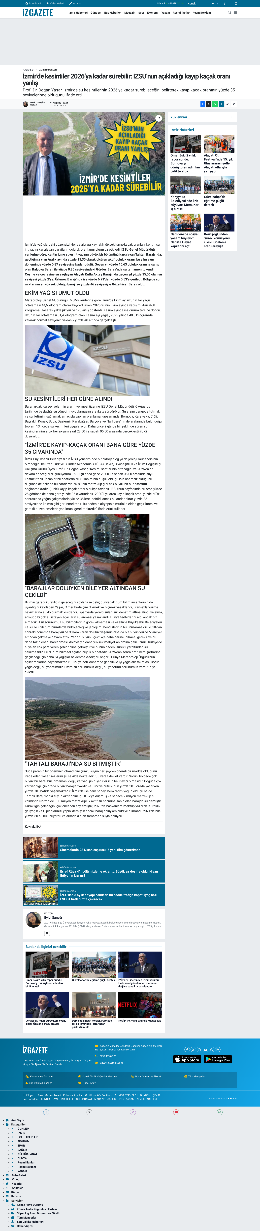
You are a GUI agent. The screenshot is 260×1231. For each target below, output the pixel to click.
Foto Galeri (33, 3)
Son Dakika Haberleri (39, 1082)
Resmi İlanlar (181, 12)
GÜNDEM (145, 1095)
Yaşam (165, 12)
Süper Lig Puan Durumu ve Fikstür (36, 1213)
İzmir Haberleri (78, 12)
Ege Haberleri (113, 12)
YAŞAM (130, 1099)
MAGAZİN (99, 1099)
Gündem (96, 12)
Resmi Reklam (202, 12)
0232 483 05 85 (108, 1056)
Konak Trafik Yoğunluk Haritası (97, 1076)
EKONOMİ (45, 1099)
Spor (141, 12)
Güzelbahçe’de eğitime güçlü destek (93, 980)
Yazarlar (75, 3)
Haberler (28, 69)
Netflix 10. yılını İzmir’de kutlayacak (139, 1020)
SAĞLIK (111, 1099)
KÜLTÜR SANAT (83, 1099)
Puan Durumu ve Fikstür (146, 1076)
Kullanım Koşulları (73, 1095)
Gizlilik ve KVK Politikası (98, 1095)
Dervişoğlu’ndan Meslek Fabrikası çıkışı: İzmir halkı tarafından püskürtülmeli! (92, 1024)
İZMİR (18, 1133)
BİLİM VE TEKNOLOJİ (126, 1095)
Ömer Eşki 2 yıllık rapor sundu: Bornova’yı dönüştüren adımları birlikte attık (44, 983)
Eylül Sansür (53, 918)
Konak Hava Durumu (39, 1076)
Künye (28, 1095)
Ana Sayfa (15, 1120)
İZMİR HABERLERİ (47, 69)
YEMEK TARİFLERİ (146, 1099)
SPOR (121, 1099)
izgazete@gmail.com (111, 1062)
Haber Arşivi (87, 1082)
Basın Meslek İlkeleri (49, 1095)
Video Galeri (55, 3)
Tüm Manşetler (194, 1076)
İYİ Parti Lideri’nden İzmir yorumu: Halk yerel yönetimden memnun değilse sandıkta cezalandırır (139, 983)
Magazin (129, 12)
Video (12, 1179)
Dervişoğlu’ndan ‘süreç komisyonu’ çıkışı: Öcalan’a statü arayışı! (46, 1022)
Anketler (14, 1188)
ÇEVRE (157, 1095)
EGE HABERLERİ (24, 1137)
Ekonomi (153, 12)
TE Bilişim (231, 1098)
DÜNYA (19, 1158)
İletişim (13, 1196)
